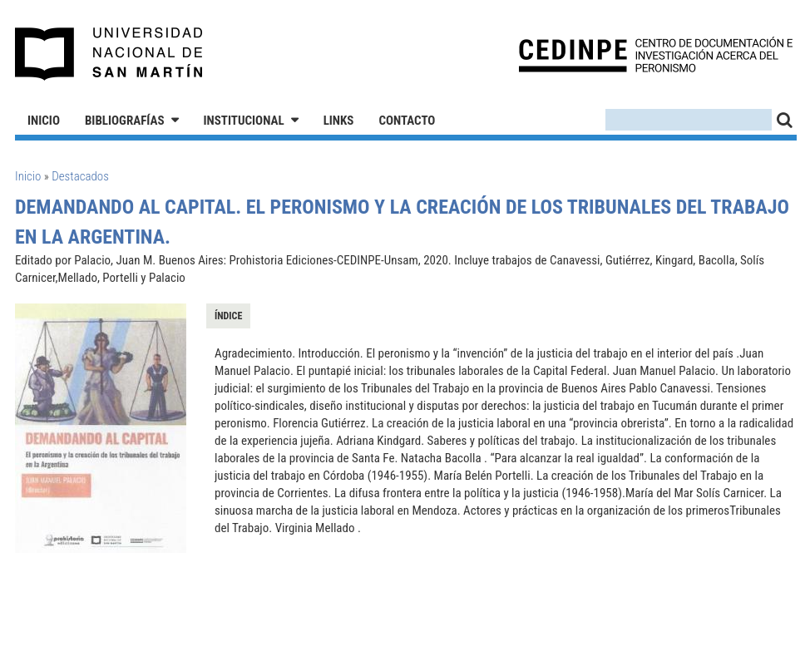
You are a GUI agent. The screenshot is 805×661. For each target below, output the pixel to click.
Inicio (43, 120)
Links (338, 120)
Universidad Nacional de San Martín (109, 54)
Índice (228, 316)
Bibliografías (125, 120)
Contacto (406, 120)
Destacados (80, 176)
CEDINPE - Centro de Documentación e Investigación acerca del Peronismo (656, 54)
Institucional (244, 120)
